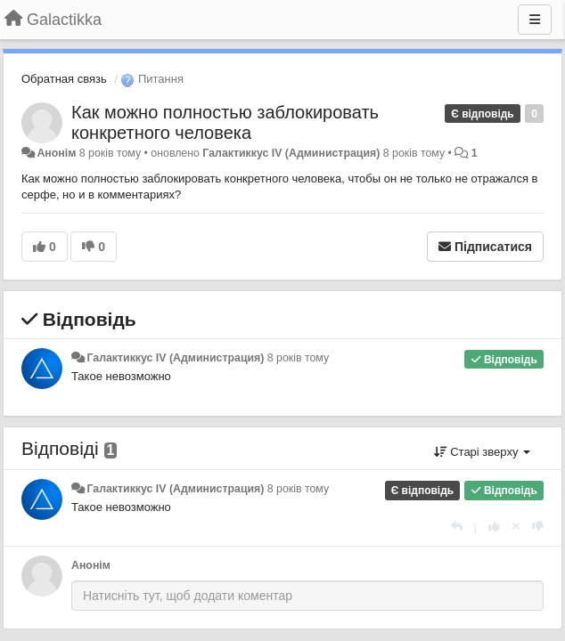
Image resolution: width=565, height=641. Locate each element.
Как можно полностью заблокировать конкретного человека (225, 122)
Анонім (56, 153)
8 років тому (298, 358)
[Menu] (535, 19)
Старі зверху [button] (482, 451)
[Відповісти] (457, 526)
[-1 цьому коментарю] (538, 526)
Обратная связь (64, 78)
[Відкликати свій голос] (516, 526)
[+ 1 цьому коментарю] (494, 526)
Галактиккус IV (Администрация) (291, 153)
